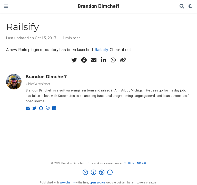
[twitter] (74, 60)
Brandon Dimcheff (98, 6)
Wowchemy (67, 182)
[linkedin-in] (103, 60)
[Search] (182, 7)
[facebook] (84, 60)
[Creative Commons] (99, 173)
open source (97, 182)
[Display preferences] (190, 7)
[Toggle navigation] (6, 6)
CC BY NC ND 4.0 (135, 163)
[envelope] (93, 60)
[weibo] (123, 60)
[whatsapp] (113, 60)
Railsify (101, 49)
